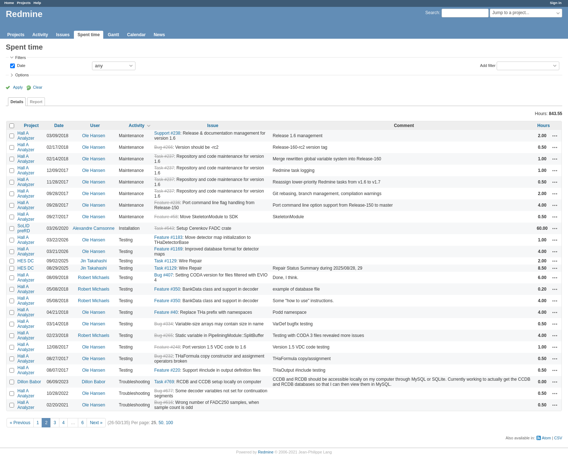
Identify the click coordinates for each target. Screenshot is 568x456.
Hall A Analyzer (25, 136)
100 (169, 422)
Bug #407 (163, 275)
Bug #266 (163, 147)
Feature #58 (166, 216)
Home (9, 3)
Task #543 (164, 228)
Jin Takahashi (93, 260)
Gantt (113, 34)
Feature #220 (167, 370)
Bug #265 (163, 335)
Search (432, 12)
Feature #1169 (168, 249)
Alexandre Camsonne (93, 228)
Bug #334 (163, 323)
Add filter (488, 65)
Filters (20, 57)
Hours (543, 125)
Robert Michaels (93, 277)
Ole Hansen (93, 135)
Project (31, 125)
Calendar (136, 34)
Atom (546, 438)
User (95, 125)
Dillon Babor (29, 381)
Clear (37, 87)
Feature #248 (167, 347)
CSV (558, 438)
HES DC (25, 260)
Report (36, 102)
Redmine (265, 452)
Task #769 (164, 381)
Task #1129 (165, 260)
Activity (40, 34)
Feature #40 (166, 312)
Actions (555, 136)
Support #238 (167, 133)
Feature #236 (167, 202)
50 (161, 422)
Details (17, 102)
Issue (212, 125)
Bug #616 (163, 402)
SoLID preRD (23, 228)
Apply (18, 87)
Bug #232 (163, 356)
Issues (63, 34)
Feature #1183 (168, 237)
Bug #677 (163, 390)
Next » (96, 422)
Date (20, 65)
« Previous (20, 422)
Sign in (555, 3)
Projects (24, 3)
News (159, 34)
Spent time (89, 34)
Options (22, 75)
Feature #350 (167, 289)
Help (37, 3)
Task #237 (164, 156)
